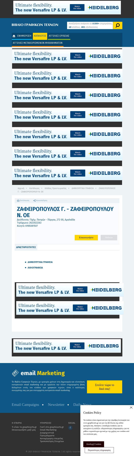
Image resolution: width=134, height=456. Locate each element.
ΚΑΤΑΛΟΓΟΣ (40, 35)
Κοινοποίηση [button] (40, 200)
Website (109, 237)
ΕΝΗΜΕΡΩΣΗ (22, 35)
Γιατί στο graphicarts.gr (52, 427)
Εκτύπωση (23, 200)
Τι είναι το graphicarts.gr (24, 427)
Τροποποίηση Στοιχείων (52, 441)
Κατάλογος (34, 188)
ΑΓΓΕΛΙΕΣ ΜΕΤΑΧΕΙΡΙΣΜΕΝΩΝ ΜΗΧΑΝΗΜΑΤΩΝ (38, 42)
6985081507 (31, 225)
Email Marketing (48, 429)
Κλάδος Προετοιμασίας (55, 188)
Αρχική (21, 188)
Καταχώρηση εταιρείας (51, 438)
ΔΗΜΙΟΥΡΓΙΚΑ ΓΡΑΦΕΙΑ (83, 188)
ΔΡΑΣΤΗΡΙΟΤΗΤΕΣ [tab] (26, 247)
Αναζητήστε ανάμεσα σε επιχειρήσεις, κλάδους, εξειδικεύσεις (90, 25)
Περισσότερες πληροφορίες (99, 450)
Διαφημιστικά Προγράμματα (47, 434)
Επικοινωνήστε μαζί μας (24, 429)
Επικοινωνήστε (86, 237)
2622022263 (35, 222)
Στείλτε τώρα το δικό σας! (104, 386)
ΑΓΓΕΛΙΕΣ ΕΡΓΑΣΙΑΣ (59, 35)
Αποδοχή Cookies (93, 444)
